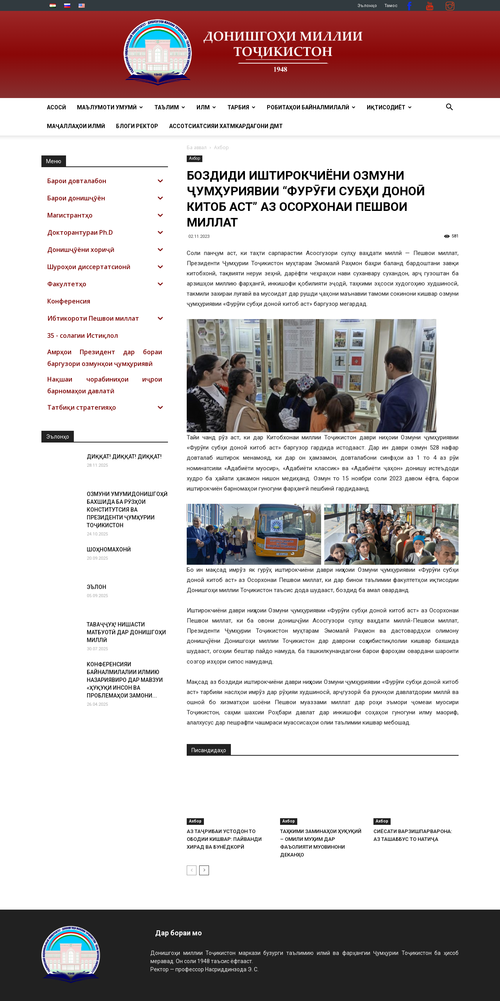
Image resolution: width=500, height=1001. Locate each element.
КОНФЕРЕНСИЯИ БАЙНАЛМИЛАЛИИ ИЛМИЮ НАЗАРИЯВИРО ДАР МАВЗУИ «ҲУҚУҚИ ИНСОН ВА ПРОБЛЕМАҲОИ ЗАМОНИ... (125, 680)
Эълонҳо (367, 5)
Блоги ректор (137, 126)
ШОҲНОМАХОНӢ (109, 549)
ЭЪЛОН (96, 587)
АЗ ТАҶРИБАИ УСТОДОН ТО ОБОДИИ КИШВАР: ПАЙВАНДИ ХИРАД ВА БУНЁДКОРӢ (224, 839)
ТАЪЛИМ (169, 107)
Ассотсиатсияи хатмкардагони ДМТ (226, 126)
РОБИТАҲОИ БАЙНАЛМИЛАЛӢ (311, 107)
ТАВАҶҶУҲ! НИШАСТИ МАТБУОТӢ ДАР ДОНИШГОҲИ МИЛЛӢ (126, 632)
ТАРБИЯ (241, 107)
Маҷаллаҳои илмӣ (76, 126)
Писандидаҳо (208, 750)
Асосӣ (56, 107)
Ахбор (194, 158)
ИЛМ (206, 107)
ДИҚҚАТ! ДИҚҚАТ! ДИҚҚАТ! (124, 456)
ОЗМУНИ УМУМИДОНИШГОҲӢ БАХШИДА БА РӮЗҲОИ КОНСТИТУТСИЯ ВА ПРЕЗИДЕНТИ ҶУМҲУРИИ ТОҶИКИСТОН (127, 509)
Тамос (391, 5)
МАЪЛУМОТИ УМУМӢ (110, 107)
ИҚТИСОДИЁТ (389, 107)
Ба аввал (197, 147)
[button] (449, 108)
